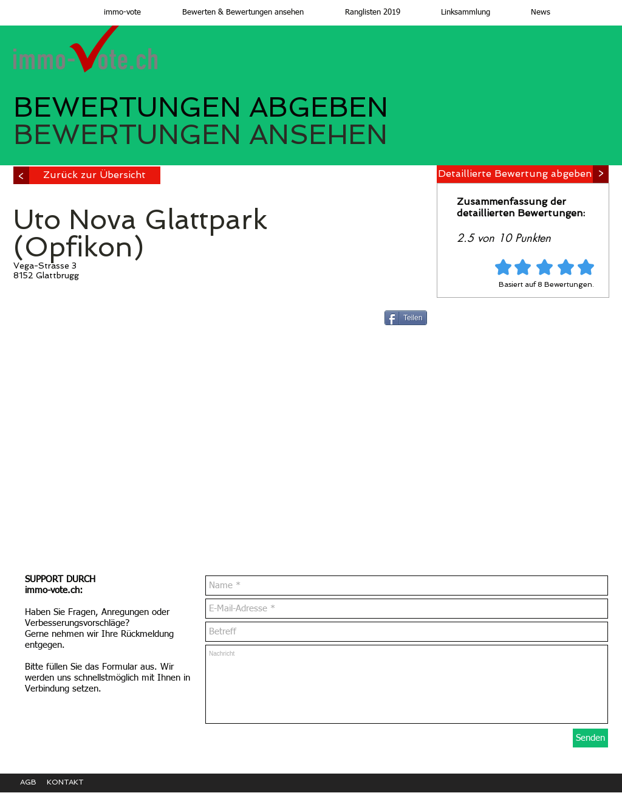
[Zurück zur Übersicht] (94, 175)
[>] (21, 175)
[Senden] (590, 738)
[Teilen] (405, 318)
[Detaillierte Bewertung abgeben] (515, 174)
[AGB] (33, 782)
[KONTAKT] (74, 782)
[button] (231, 12)
